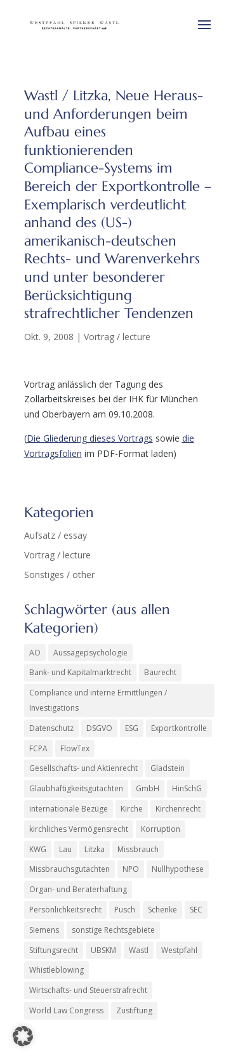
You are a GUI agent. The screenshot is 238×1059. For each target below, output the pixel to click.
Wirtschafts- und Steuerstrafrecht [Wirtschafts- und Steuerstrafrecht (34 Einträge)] (88, 990)
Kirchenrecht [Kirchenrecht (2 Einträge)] (178, 808)
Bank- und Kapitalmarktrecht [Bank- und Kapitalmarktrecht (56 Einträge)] (80, 672)
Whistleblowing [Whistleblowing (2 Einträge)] (56, 969)
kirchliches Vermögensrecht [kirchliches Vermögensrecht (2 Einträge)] (78, 829)
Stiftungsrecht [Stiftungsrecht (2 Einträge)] (53, 950)
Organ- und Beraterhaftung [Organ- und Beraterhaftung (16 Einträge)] (78, 889)
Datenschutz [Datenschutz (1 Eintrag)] (51, 728)
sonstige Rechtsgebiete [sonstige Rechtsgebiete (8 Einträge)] (113, 929)
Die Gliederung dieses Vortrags (90, 438)
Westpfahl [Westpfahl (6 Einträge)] (179, 950)
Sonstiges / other (59, 575)
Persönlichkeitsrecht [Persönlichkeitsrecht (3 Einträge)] (65, 909)
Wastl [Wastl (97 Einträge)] (139, 950)
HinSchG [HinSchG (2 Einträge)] (187, 788)
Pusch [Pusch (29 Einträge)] (124, 909)
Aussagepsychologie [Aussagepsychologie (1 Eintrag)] (90, 652)
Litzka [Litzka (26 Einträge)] (94, 849)
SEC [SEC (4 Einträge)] (196, 909)
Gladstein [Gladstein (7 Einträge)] (167, 768)
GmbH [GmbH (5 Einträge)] (147, 788)
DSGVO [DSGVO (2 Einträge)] (99, 728)
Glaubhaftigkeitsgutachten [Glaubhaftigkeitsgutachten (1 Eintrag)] (76, 788)
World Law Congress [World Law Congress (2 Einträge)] (66, 1010)
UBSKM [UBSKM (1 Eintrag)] (103, 950)
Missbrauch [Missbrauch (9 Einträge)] (138, 849)
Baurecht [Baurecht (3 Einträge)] (160, 672)
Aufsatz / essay (55, 535)
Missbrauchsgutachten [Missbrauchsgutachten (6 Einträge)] (69, 869)
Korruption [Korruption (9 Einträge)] (160, 829)
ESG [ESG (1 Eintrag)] (131, 728)
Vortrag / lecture (117, 337)
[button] (23, 1036)
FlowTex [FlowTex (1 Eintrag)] (74, 748)
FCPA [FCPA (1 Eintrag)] (38, 748)
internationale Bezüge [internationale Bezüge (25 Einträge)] (68, 808)
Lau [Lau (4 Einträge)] (65, 849)
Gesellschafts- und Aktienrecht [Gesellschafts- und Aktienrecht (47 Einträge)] (83, 768)
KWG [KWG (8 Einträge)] (37, 849)
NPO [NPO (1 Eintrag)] (130, 869)
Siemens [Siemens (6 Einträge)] (44, 929)
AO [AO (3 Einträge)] (35, 652)
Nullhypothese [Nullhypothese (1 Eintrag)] (178, 869)
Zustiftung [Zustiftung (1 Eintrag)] (134, 1010)
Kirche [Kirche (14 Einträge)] (132, 808)
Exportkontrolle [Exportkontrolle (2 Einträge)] (179, 728)
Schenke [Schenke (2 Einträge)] (162, 909)
